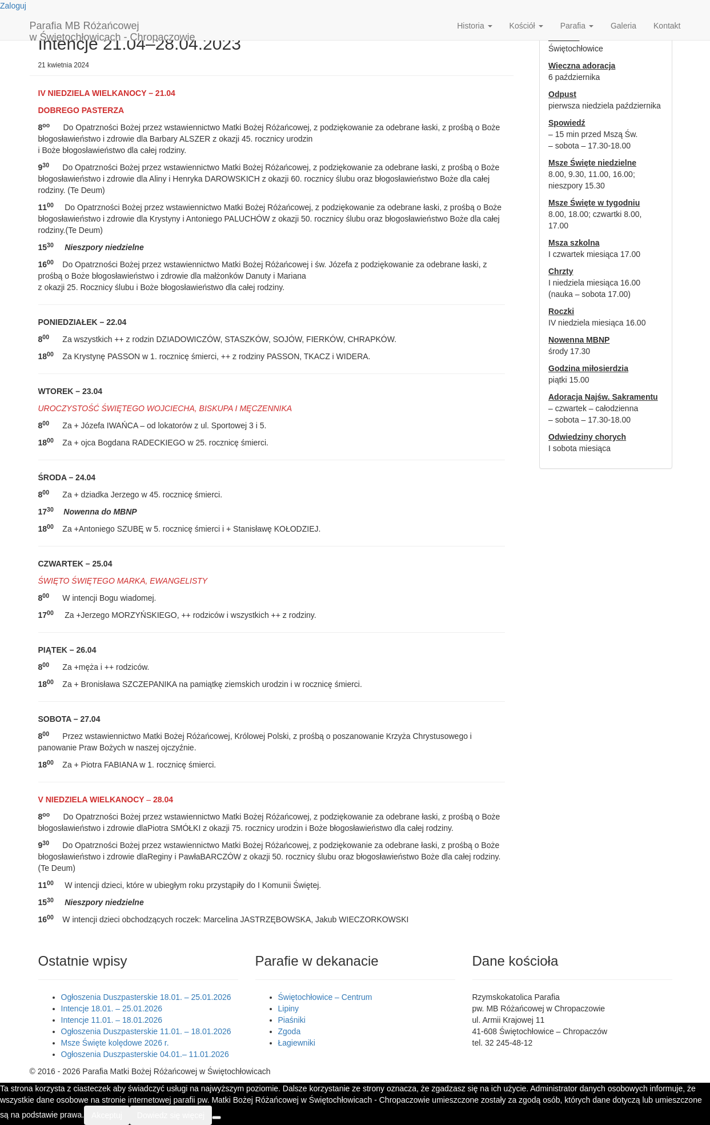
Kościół (526, 25)
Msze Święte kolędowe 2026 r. (115, 1042)
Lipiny (288, 1008)
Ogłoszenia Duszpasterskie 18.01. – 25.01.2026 (146, 997)
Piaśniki (292, 1019)
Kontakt (666, 25)
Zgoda (289, 1031)
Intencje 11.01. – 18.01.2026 (111, 1019)
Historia (474, 25)
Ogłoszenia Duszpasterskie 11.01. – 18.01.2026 (146, 1031)
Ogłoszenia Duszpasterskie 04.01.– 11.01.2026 (145, 1054)
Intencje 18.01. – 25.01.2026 (111, 1008)
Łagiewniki (296, 1042)
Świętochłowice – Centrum (325, 997)
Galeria (623, 25)
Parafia (576, 25)
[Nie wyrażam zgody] (216, 1117)
